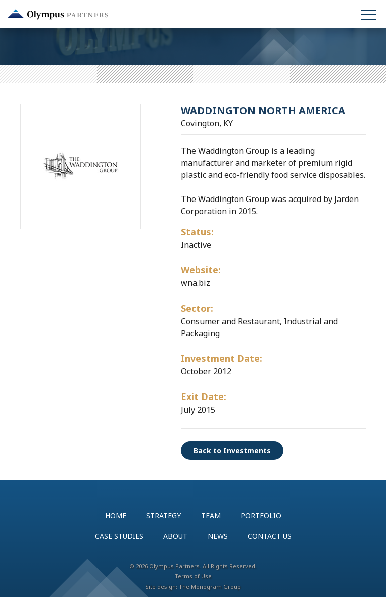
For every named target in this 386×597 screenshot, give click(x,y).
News (218, 536)
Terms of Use (193, 576)
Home (115, 515)
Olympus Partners (58, 14)
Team (211, 515)
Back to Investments (232, 450)
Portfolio (261, 515)
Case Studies (119, 536)
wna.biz (195, 282)
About (175, 536)
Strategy (163, 515)
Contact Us (270, 536)
